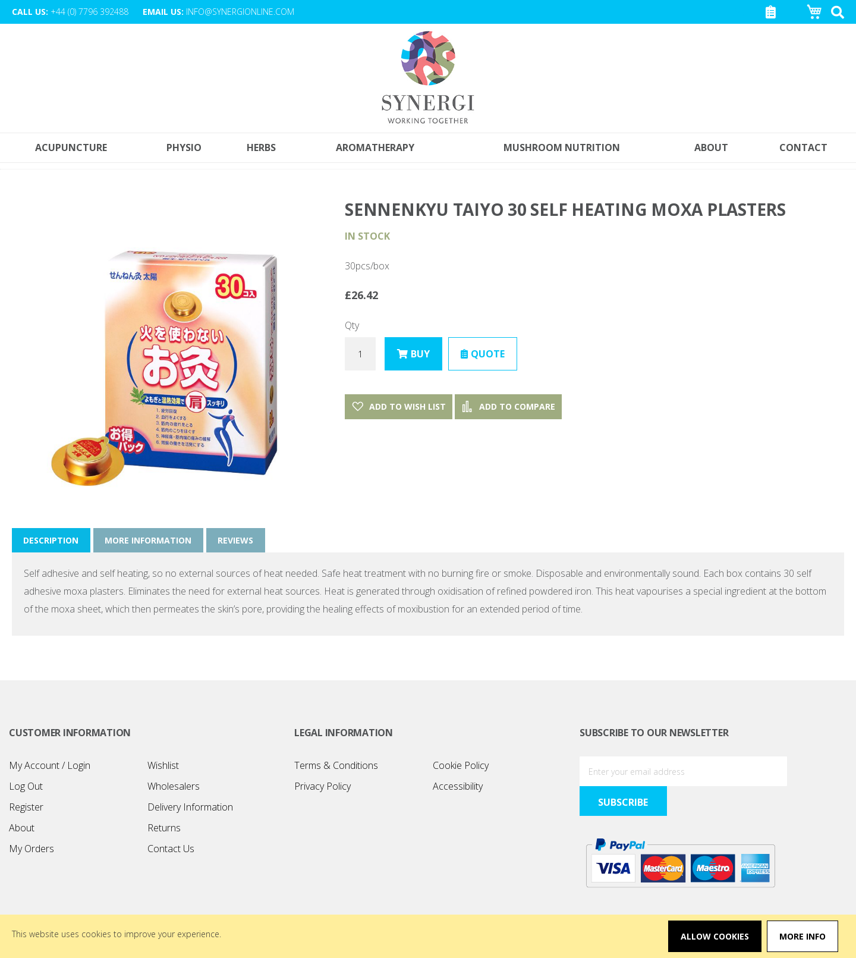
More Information (149, 540)
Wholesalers (173, 786)
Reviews (237, 540)
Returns (164, 828)
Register (26, 807)
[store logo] (428, 78)
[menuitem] (804, 149)
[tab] (51, 541)
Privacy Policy (322, 786)
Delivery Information (190, 807)
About (21, 828)
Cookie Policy (461, 765)
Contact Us (170, 849)
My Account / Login (49, 765)
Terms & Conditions (336, 765)
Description (51, 540)
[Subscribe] (814, 772)
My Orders (31, 849)
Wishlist (163, 765)
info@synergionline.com (240, 11)
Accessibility (458, 786)
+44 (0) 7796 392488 (89, 11)
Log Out (26, 786)
